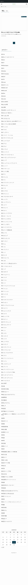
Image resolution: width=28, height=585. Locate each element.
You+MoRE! (5, 104)
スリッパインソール (7, 232)
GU (3, 69)
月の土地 (5, 480)
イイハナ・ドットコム (8, 140)
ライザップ (5, 363)
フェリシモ (5, 309)
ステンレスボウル (7, 229)
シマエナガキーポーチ (8, 206)
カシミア (5, 167)
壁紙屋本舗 (5, 451)
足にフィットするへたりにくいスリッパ (12, 531)
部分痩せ (5, 537)
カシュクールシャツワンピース (10, 170)
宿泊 (4, 459)
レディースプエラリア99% (9, 393)
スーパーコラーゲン (7, 238)
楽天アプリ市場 (6, 489)
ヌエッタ (5, 268)
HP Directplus (6, 75)
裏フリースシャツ (7, 525)
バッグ (4, 283)
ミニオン (5, 351)
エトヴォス (5, 155)
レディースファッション (8, 390)
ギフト (4, 182)
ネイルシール (6, 271)
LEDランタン (6, 87)
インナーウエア (6, 146)
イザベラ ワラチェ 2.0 (8, 143)
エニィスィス (6, 158)
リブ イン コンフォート (8, 378)
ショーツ (5, 214)
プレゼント (5, 318)
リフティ (5, 375)
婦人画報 (5, 454)
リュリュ (5, 381)
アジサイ (5, 134)
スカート (5, 220)
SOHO (4, 99)
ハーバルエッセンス (7, 280)
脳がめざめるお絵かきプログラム (10, 519)
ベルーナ (5, 330)
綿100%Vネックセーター (8, 513)
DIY (4, 63)
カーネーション (6, 176)
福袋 (4, 510)
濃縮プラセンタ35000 (8, 504)
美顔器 (4, 516)
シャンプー (5, 209)
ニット (4, 265)
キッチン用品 (6, 179)
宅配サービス (6, 457)
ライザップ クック (7, 366)
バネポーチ (5, 286)
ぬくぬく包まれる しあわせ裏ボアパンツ (12, 125)
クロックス (5, 194)
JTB (4, 81)
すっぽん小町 (6, 119)
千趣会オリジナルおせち (8, 434)
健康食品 (5, 419)
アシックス (5, 131)
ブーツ (4, 312)
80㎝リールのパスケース (8, 57)
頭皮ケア (5, 549)
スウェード (5, 217)
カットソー (5, 173)
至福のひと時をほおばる (8, 522)
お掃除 (4, 110)
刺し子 (4, 428)
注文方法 (5, 501)
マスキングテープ (7, 342)
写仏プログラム (6, 425)
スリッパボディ (6, 235)
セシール (5, 244)
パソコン (5, 295)
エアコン (5, 149)
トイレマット (6, 262)
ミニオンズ (5, 354)
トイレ (4, 259)
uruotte (4, 102)
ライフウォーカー (7, 369)
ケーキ (4, 197)
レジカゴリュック (7, 384)
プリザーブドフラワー (8, 315)
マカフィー (5, 336)
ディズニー (5, 253)
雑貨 (4, 543)
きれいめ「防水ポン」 (8, 116)
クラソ (4, 188)
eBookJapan (6, 66)
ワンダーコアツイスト (8, 399)
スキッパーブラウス (7, 223)
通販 (4, 534)
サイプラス (5, 200)
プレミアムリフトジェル (8, 321)
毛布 (4, 495)
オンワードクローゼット (8, 161)
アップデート (6, 137)
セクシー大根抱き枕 (7, 241)
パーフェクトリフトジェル (9, 301)
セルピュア (5, 247)
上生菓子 (5, 405)
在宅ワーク (5, 445)
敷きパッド (5, 471)
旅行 (4, 474)
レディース (5, 387)
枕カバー (5, 483)
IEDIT (4, 78)
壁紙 (4, 448)
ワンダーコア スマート (8, 396)
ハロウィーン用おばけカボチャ (10, 277)
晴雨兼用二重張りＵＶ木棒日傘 (10, 477)
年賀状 (4, 468)
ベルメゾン (5, 324)
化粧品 (4, 431)
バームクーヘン (6, 289)
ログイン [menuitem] (2, 1)
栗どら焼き (5, 486)
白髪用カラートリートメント (9, 507)
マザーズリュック (7, 339)
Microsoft (5, 93)
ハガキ (4, 274)
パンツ (4, 298)
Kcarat (4, 84)
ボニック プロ (6, 333)
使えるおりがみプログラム (9, 416)
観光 (4, 528)
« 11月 (2, 578)
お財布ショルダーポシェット (9, 113)
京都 (4, 408)
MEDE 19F (5, 90)
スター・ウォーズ (7, 226)
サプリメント (6, 203)
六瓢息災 (5, 422)
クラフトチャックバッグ (8, 191)
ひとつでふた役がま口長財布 (9, 128)
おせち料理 (5, 107)
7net (4, 54)
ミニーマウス (6, 360)
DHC (4, 60)
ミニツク (5, 357)
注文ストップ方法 (7, 498)
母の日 (4, 492)
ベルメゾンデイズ (7, 327)
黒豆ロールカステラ (7, 552)
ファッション (6, 307)
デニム (4, 256)
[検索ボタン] (26, 4)
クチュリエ (5, 185)
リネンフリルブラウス (8, 372)
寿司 (4, 465)
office (4, 96)
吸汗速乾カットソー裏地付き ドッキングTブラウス (14, 438)
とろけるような (6, 122)
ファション (5, 304)
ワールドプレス (6, 402)
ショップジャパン (7, 211)
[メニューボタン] (1, 4)
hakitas (4, 72)
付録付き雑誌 (6, 411)
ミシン (4, 348)
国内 (4, 442)
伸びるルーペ (6, 414)
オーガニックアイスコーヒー (9, 164)
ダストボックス (6, 250)
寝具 (4, 462)
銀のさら (5, 540)
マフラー (5, 345)
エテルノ (5, 152)
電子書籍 (5, 546)
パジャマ (5, 292)
